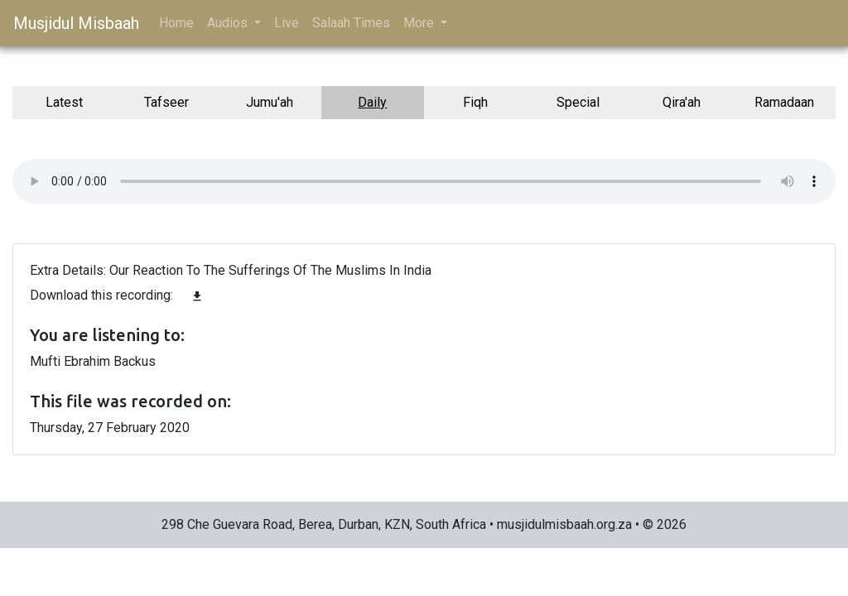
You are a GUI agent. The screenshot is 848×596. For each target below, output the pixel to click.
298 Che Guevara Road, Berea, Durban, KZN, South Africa (323, 524)
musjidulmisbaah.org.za (564, 524)
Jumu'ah (269, 102)
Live (286, 23)
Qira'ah (681, 102)
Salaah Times (351, 23)
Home (176, 23)
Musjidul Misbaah (76, 23)
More (420, 23)
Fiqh (475, 102)
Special (578, 102)
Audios (229, 23)
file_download (197, 296)
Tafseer (166, 102)
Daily (372, 102)
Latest (64, 102)
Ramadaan (784, 102)
